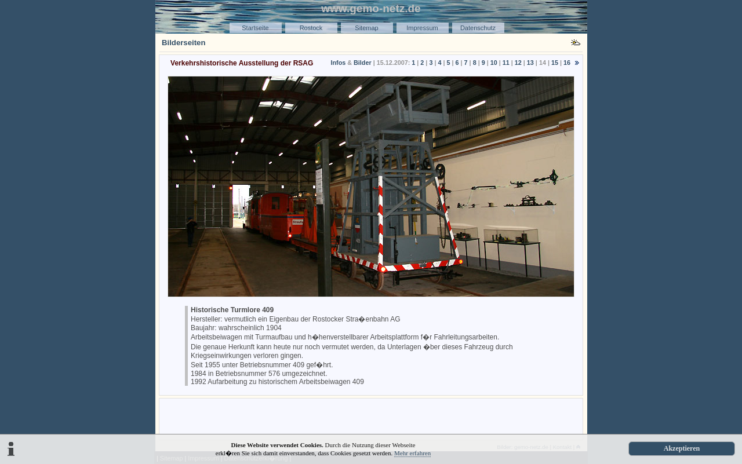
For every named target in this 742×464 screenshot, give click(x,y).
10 (493, 62)
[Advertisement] (371, 418)
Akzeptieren (682, 448)
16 (566, 62)
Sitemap (366, 27)
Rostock (311, 27)
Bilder (363, 62)
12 (518, 62)
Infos (337, 62)
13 (530, 62)
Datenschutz (478, 27)
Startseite (255, 27)
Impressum (422, 27)
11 (506, 62)
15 (554, 62)
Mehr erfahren (412, 453)
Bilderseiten (184, 42)
